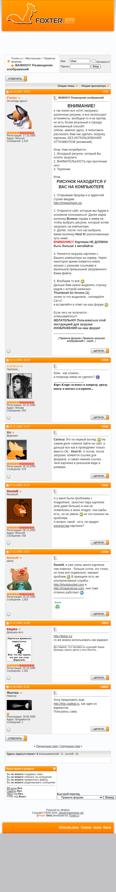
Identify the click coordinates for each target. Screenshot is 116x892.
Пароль (64, 66)
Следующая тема (70, 746)
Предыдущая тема (47, 746)
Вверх (107, 827)
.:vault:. (89, 341)
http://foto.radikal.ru (66, 704)
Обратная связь (69, 827)
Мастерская (33, 58)
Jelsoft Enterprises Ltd (71, 812)
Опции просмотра (93, 85)
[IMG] (10, 793)
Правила (18, 52)
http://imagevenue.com (69, 588)
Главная (86, 827)
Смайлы (11, 791)
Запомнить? (101, 62)
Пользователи (55, 52)
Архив (97, 827)
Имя (62, 61)
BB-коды (12, 788)
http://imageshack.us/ (68, 203)
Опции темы (66, 85)
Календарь (94, 52)
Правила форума (70, 338)
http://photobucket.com (69, 584)
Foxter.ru (16, 58)
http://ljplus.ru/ (63, 636)
